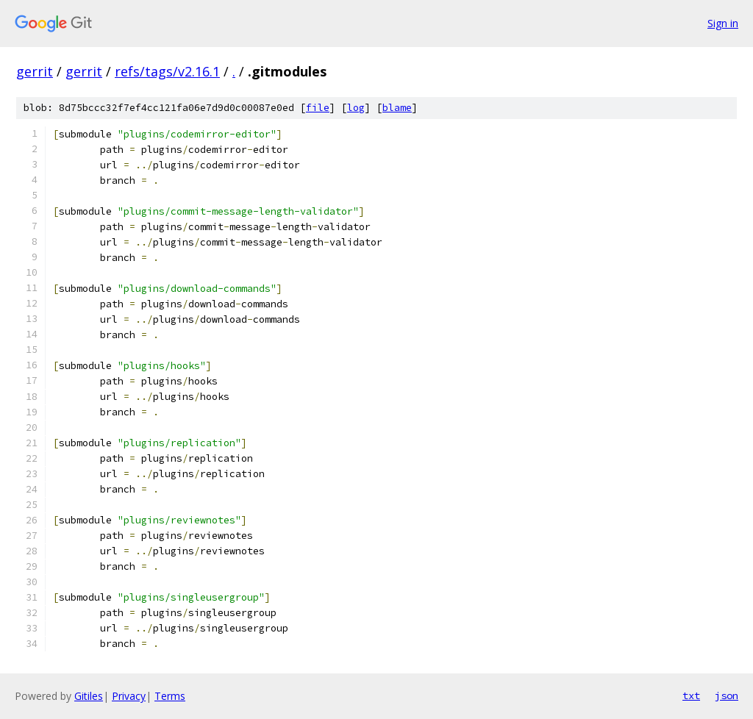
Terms (169, 696)
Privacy (129, 696)
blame (397, 107)
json (726, 695)
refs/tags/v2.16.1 (167, 71)
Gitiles (88, 696)
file (317, 107)
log (356, 107)
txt (691, 695)
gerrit (34, 71)
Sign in (722, 23)
